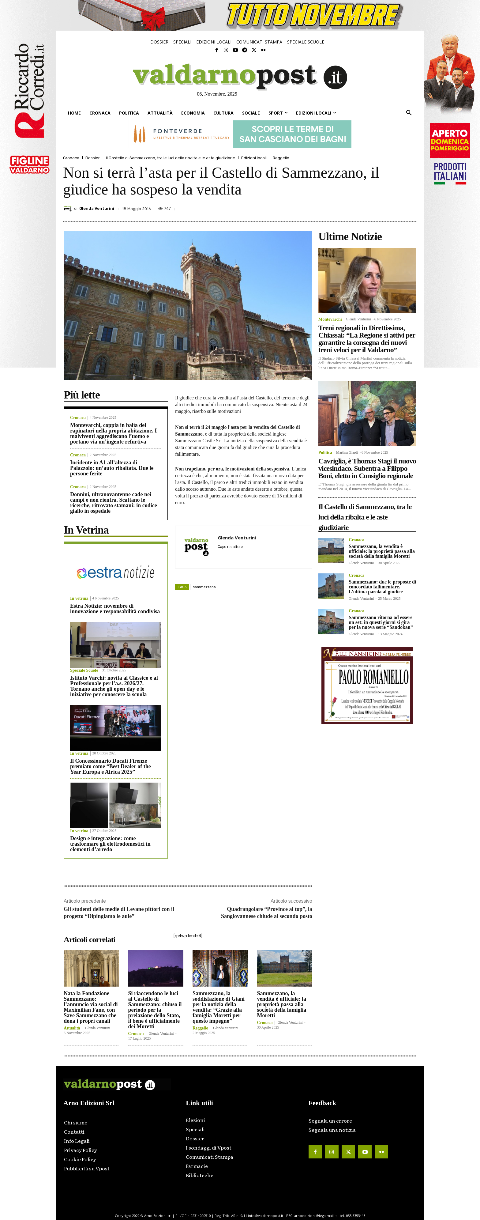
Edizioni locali (254, 158)
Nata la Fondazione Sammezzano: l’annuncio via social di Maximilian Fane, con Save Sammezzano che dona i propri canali (91, 1007)
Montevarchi (330, 319)
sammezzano (204, 586)
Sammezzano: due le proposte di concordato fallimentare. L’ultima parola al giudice (382, 586)
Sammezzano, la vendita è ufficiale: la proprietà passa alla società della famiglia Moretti (281, 1004)
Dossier (92, 158)
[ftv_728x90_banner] (240, 134)
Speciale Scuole (84, 670)
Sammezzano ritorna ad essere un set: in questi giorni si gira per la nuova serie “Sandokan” (381, 622)
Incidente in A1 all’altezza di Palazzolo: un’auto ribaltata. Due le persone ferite (111, 468)
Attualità (72, 1028)
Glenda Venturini (96, 208)
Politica (325, 453)
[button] (409, 113)
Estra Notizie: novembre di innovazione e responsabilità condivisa (115, 608)
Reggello (281, 158)
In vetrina (79, 598)
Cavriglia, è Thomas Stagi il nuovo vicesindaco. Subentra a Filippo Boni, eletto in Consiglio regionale (367, 468)
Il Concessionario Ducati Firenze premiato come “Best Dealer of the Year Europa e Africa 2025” (110, 766)
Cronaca (71, 158)
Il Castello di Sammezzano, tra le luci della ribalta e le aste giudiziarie (170, 158)
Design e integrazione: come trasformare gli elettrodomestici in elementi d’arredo (110, 843)
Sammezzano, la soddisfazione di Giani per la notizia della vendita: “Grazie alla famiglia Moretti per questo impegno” (219, 1007)
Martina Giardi (347, 452)
